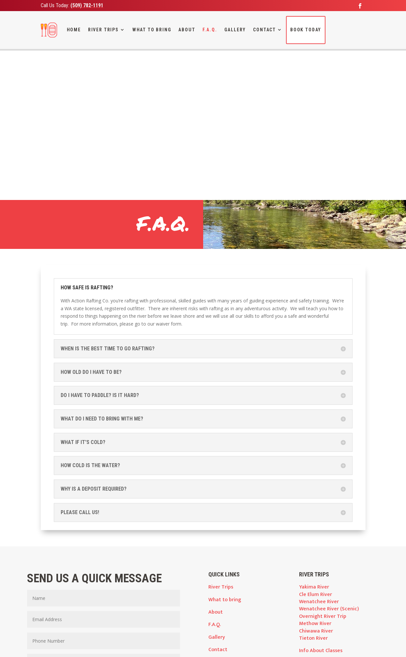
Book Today (305, 29)
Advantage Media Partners (200, 645)
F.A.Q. (210, 29)
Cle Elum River (315, 444)
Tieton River (313, 487)
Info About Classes (320, 500)
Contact (264, 29)
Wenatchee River (319, 451)
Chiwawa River (316, 480)
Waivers (308, 533)
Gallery (235, 29)
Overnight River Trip (322, 466)
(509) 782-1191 (86, 5)
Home (74, 29)
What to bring (224, 449)
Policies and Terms (321, 546)
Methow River (315, 473)
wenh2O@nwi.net (158, 618)
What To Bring (152, 29)
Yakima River (314, 436)
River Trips (103, 29)
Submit (156, 567)
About (186, 29)
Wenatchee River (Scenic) (329, 458)
